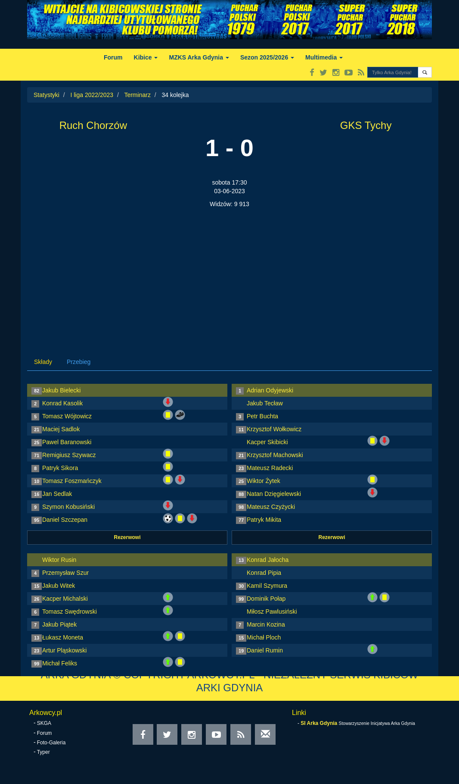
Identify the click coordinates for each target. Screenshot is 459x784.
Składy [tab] (43, 361)
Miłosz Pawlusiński (272, 611)
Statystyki (46, 94)
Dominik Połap (266, 598)
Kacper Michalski (65, 598)
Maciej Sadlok (61, 429)
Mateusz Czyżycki (271, 506)
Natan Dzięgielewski (274, 493)
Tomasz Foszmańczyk (72, 480)
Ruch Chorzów (93, 125)
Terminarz (137, 94)
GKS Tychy (366, 125)
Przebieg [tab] (78, 361)
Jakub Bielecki (61, 390)
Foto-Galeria (51, 743)
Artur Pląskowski (64, 650)
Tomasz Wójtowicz (67, 416)
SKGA (44, 723)
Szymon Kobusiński (68, 506)
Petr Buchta (262, 416)
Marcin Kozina (266, 624)
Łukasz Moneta (62, 637)
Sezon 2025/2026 (267, 57)
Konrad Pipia (264, 572)
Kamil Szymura (267, 585)
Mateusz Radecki (270, 467)
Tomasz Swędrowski (69, 611)
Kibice (146, 57)
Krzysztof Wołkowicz (274, 429)
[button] (425, 72)
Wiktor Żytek (263, 480)
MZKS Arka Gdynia (199, 57)
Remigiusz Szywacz (69, 455)
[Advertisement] (229, 273)
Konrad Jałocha (267, 559)
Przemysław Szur (65, 572)
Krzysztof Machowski (275, 455)
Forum (113, 57)
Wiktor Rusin (59, 559)
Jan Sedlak (57, 493)
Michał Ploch (264, 637)
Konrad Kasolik (62, 403)
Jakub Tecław (265, 403)
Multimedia (324, 57)
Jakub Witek (58, 585)
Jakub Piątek (59, 624)
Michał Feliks (59, 663)
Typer (43, 752)
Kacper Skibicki (267, 442)
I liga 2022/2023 (91, 94)
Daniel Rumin (265, 650)
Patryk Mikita (264, 519)
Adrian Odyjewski (270, 390)
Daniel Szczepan (64, 519)
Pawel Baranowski (66, 442)
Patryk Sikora (60, 467)
